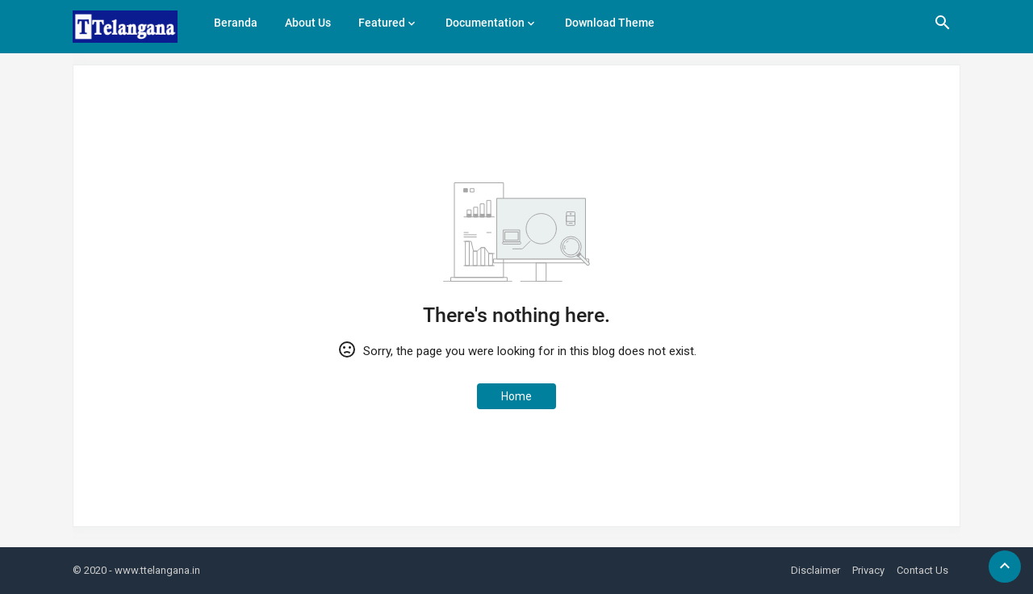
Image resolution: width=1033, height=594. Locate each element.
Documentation (485, 22)
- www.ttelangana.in (154, 570)
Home (516, 396)
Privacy (868, 570)
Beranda (235, 22)
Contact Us (922, 570)
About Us (308, 22)
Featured (381, 22)
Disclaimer (815, 570)
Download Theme (610, 22)
